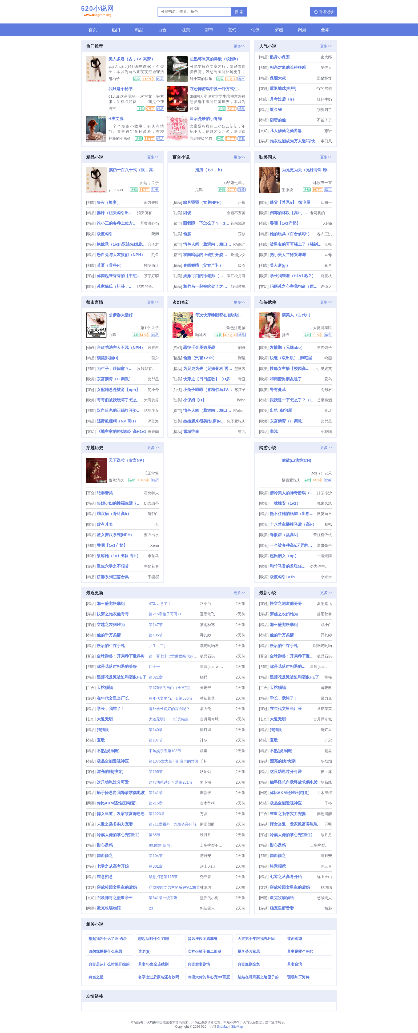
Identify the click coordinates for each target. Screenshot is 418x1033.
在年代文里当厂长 (113, 698)
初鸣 (328, 524)
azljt (328, 255)
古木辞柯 (207, 803)
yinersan (116, 190)
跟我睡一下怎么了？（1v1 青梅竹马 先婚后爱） (206, 223)
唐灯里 (205, 730)
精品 (139, 29)
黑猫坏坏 (324, 78)
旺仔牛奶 (324, 99)
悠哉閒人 (207, 908)
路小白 (205, 603)
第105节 (155, 635)
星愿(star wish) (212, 666)
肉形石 (326, 390)
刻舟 (242, 347)
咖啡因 (200, 335)
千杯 (203, 761)
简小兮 (153, 390)
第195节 (155, 771)
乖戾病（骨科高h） (114, 513)
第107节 (155, 740)
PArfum (239, 244)
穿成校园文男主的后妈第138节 (174, 887)
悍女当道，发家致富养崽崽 (121, 813)
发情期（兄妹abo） (287, 347)
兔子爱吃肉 (236, 421)
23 (151, 908)
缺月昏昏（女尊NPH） (203, 202)
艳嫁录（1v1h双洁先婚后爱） (122, 244)
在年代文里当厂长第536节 (170, 698)
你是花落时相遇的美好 (117, 666)
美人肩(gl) (279, 265)
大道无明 (105, 719)
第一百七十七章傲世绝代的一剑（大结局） (184, 656)
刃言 (112, 108)
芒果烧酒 (238, 223)
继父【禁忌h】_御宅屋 (290, 202)
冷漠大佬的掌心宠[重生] (118, 834)
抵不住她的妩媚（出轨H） (293, 513)
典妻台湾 (294, 964)
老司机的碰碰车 (321, 213)
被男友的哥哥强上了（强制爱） (296, 244)
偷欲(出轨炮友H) (296, 460)
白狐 (112, 335)
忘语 (328, 131)
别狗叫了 (324, 109)
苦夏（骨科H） (110, 265)
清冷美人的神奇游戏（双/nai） (293, 492)
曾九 (242, 431)
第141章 (155, 793)
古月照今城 (209, 719)
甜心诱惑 (105, 845)
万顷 (203, 814)
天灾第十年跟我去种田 (256, 938)
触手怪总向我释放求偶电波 (121, 792)
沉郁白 (153, 514)
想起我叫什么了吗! (153, 938)
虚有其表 (105, 524)
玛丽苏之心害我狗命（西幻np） (295, 286)
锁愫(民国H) (107, 358)
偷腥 (187, 234)
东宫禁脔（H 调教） (115, 379)
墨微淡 (287, 190)
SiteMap (222, 1026)
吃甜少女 (238, 255)
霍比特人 (151, 493)
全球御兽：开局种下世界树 (121, 656)
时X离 (195, 108)
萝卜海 (205, 782)
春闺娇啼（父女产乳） (203, 265)
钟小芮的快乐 (201, 79)
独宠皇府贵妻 (282, 908)
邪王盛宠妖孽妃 (111, 603)
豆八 (328, 265)
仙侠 (255, 29)
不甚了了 (324, 120)
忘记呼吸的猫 (201, 138)
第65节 (154, 835)
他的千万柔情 (109, 635)
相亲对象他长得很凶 (288, 67)
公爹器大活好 (121, 315)
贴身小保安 (280, 57)
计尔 (203, 740)
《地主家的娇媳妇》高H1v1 (121, 431)
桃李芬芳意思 (249, 951)
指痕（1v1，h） (209, 169)
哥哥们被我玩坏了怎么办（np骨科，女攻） (120, 400)
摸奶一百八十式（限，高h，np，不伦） (144, 169)
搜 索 (239, 12)
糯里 (203, 751)
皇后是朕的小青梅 (206, 118)
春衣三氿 (324, 234)
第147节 (155, 625)
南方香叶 (151, 202)
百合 (162, 29)
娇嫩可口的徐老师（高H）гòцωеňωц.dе (204, 275)
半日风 (326, 141)
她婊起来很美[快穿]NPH (204, 421)
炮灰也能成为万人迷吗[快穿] (295, 141)
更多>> (239, 46)
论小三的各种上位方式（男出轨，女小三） (118, 223)
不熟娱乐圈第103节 (165, 751)
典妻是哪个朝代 (300, 951)
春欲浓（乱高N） (285, 534)
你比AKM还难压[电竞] (116, 803)
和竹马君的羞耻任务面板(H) (289, 566)
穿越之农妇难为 (111, 624)
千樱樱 (153, 577)
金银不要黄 (236, 213)
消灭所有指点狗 (148, 213)
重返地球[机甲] (283, 88)
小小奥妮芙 (322, 368)
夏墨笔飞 (207, 614)
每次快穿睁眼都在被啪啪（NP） (224, 315)
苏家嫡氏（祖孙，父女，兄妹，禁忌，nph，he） (116, 286)
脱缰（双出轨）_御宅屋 (291, 358)
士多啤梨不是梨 (213, 845)
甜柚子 (114, 79)
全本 (325, 29)
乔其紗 (205, 635)
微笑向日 (324, 514)
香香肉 (153, 431)
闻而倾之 (105, 855)
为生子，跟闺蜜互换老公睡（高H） (116, 368)
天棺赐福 (105, 687)
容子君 (153, 244)
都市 (209, 29)
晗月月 (205, 835)
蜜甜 (328, 410)
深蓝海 (153, 421)
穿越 (279, 29)
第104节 (155, 855)
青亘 (242, 379)
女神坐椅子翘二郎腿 (204, 951)
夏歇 (101, 740)
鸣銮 (328, 358)
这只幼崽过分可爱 (113, 782)
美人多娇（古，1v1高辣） (131, 59)
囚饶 (187, 212)
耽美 (186, 29)
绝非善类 (105, 492)
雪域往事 (191, 431)
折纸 (285, 335)
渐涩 (242, 358)
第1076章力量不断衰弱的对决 (173, 761)
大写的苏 (151, 400)
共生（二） (158, 646)
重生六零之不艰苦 (113, 566)
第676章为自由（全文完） (170, 687)
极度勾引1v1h (282, 577)
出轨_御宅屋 (281, 410)
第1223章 (156, 814)
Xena (327, 223)
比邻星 (153, 379)
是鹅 (199, 190)
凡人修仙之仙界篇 (286, 130)
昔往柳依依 (322, 535)
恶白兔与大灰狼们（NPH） (121, 254)
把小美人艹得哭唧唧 (288, 254)
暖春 (242, 265)
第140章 (155, 730)
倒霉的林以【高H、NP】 (289, 212)
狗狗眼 (103, 729)
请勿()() (144, 951)
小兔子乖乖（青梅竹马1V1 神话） (208, 389)
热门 (116, 29)
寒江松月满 (236, 276)
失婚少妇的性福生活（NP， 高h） (120, 503)
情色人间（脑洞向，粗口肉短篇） (207, 244)
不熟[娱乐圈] (108, 750)
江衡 (328, 244)
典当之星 (96, 977)
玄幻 (232, 29)
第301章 (155, 866)
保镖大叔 (278, 78)
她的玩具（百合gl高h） (291, 234)
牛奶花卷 (151, 566)
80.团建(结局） (161, 845)
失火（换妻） (109, 202)
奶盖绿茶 (151, 503)
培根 (242, 202)
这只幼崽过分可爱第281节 (170, 782)
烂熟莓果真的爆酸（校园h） (215, 59)
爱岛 (328, 379)
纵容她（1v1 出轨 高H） (118, 555)
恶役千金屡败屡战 (199, 347)
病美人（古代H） (297, 315)
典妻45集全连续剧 (153, 964)
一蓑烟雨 (324, 556)
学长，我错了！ (111, 708)
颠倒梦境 (238, 286)
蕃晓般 (205, 687)
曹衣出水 (151, 535)
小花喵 (326, 431)
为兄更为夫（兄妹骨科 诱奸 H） (310, 169)
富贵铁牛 (324, 545)
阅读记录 (326, 12)
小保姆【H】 (194, 400)
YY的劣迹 (324, 88)
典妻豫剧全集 (249, 964)
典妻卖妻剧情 (199, 964)
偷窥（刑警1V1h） (200, 358)
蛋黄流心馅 (149, 223)
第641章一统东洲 (163, 898)
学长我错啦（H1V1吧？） (293, 275)
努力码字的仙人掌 (321, 566)
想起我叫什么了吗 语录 (108, 938)
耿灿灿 (205, 771)
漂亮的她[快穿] (110, 771)
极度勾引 (105, 234)
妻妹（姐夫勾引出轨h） (116, 212)
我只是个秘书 (120, 88)
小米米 (326, 577)
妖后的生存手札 (111, 645)
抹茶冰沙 (324, 493)
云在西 (153, 347)
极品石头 (207, 656)
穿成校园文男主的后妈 (117, 887)
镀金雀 (276, 109)
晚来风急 (324, 503)
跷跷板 (326, 276)
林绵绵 (205, 887)
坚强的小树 (209, 898)
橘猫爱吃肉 (291, 480)
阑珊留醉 (207, 824)
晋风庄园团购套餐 (203, 938)
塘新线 (205, 793)
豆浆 (242, 234)
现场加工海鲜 (298, 977)
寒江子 (240, 390)
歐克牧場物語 (109, 908)
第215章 (155, 803)
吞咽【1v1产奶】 (285, 223)
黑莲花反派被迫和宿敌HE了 (121, 677)
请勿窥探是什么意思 (105, 951)
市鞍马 (153, 556)
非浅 (274, 431)
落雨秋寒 (207, 625)
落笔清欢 (116, 480)
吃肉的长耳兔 (148, 286)
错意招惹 (105, 876)
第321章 (155, 677)
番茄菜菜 (207, 698)
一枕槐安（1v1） (285, 503)
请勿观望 (294, 938)
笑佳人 (326, 67)
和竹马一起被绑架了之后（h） (206, 286)
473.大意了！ (160, 603)
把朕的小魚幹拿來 (119, 138)
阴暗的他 (278, 120)
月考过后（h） (283, 99)
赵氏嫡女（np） (284, 555)
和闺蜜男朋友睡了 (286, 379)
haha (241, 400)
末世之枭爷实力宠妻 (115, 824)
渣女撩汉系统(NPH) (114, 534)
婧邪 (328, 908)
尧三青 (205, 877)
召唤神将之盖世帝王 (115, 897)
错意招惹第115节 (163, 877)
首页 (93, 29)
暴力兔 (205, 709)
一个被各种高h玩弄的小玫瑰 (293, 545)
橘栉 (203, 677)
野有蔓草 (278, 389)
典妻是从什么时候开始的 (109, 964)
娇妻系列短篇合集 (113, 577)
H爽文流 (115, 118)
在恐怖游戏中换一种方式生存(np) (219, 88)
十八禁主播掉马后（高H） (293, 524)
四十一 (154, 666)
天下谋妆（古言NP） (127, 460)
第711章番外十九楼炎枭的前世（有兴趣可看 (185, 824)
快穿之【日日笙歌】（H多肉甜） (210, 379)
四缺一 (326, 202)
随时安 (205, 855)
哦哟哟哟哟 (209, 646)
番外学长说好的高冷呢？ (169, 709)
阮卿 (155, 234)
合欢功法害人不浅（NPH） (121, 347)
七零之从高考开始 (113, 866)
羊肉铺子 (324, 347)
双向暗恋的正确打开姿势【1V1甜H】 (206, 254)
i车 (156, 524)
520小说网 (97, 11)
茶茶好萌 (151, 276)
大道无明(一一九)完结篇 (168, 719)
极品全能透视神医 (113, 761)
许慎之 (326, 286)
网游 (302, 29)
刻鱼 (155, 255)
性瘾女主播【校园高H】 (291, 368)
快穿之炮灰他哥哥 (113, 614)
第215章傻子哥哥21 (165, 614)
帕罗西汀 (151, 265)
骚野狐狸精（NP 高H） (117, 421)
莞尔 (155, 358)
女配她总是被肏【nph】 (118, 389)
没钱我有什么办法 (148, 368)
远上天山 (207, 866)
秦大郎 (326, 57)
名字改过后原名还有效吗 (158, 977)
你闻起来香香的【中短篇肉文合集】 (120, 275)
